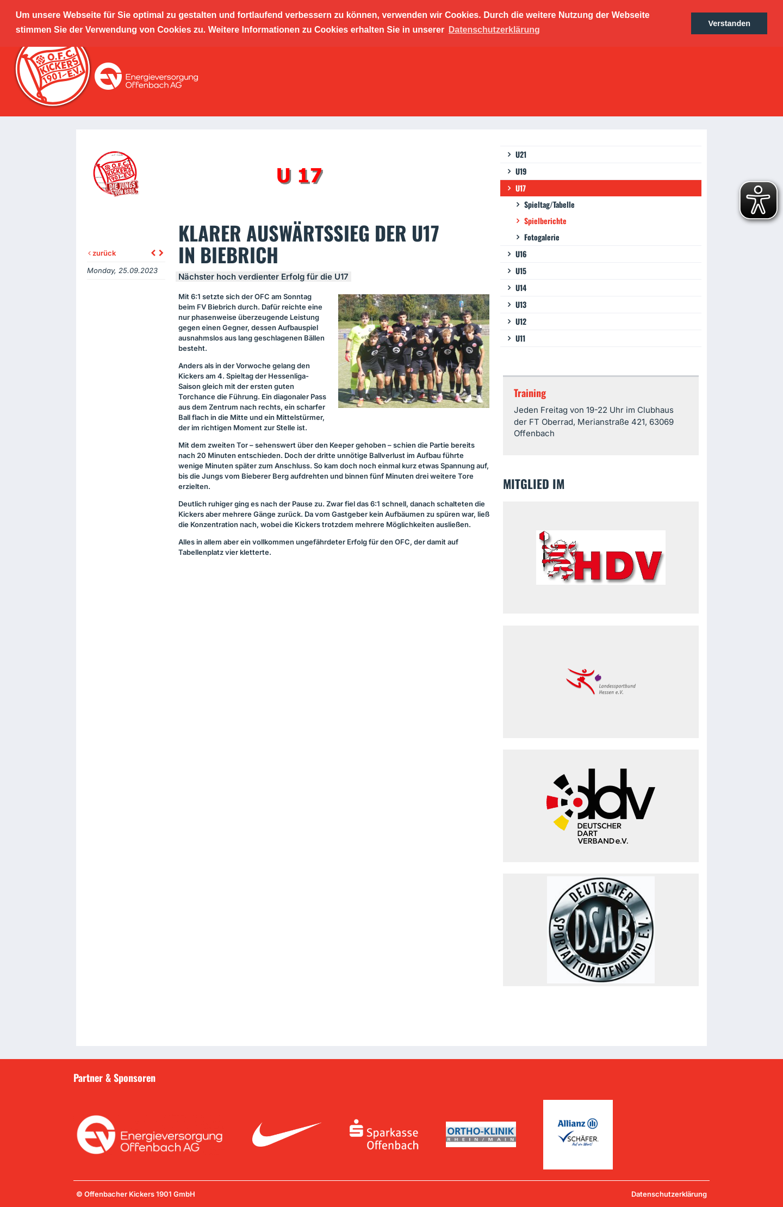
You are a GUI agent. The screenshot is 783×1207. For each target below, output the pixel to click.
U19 (521, 171)
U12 (520, 321)
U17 (520, 188)
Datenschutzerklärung (669, 1194)
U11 (520, 338)
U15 (520, 270)
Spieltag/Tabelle (549, 204)
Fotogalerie (542, 237)
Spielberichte (545, 220)
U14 (520, 287)
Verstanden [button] (729, 23)
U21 (520, 154)
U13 (520, 304)
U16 (521, 253)
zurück (102, 253)
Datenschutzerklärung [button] (494, 29)
